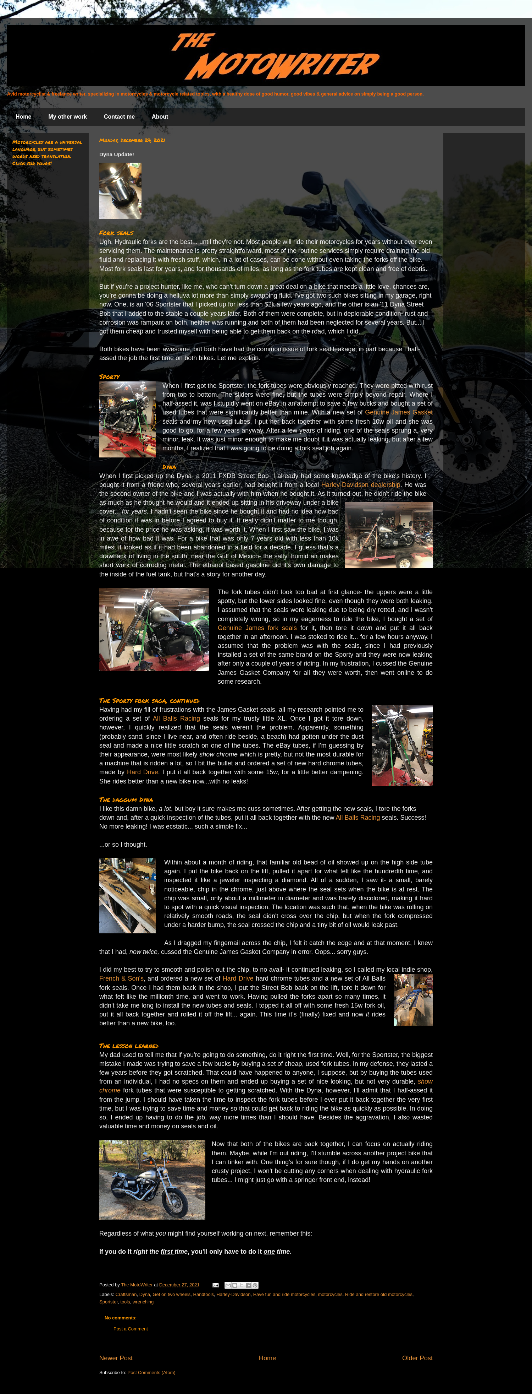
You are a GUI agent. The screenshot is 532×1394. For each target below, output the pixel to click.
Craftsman (126, 1294)
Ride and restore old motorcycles (378, 1294)
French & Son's (121, 978)
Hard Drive (142, 772)
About (160, 117)
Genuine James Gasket (399, 412)
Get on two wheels (171, 1294)
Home (23, 117)
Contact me (119, 117)
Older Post (417, 1358)
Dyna (144, 1294)
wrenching (143, 1301)
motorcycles (330, 1294)
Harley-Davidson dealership (360, 484)
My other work (67, 117)
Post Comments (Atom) (152, 1372)
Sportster (108, 1301)
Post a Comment (130, 1328)
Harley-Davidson (233, 1294)
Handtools (203, 1294)
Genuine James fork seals (257, 627)
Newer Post (116, 1358)
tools (125, 1301)
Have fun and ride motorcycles (284, 1294)
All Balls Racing (176, 718)
